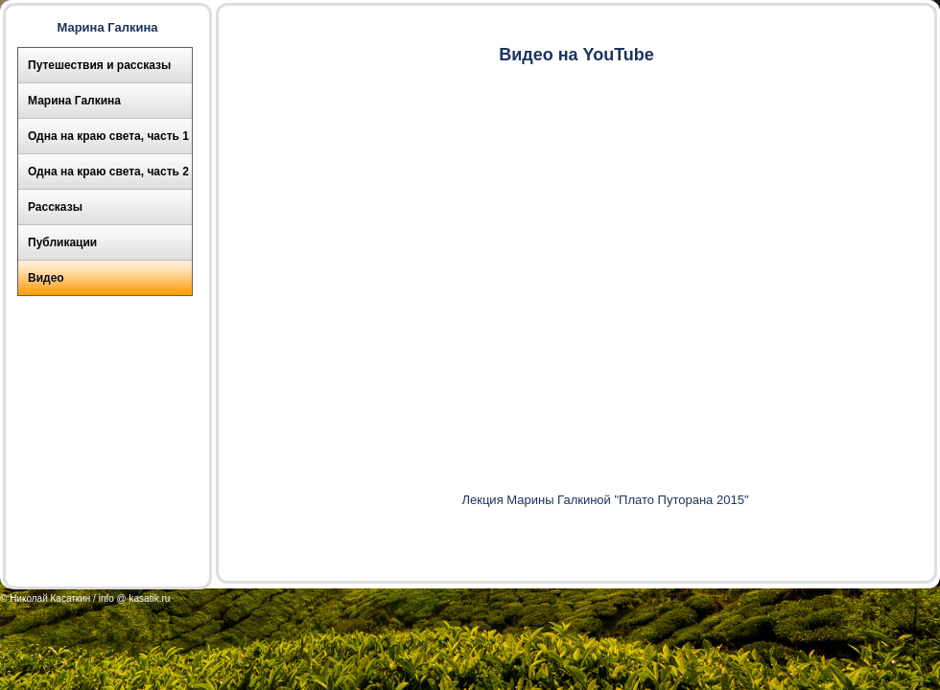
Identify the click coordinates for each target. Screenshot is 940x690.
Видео (46, 278)
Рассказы (55, 207)
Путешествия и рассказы (99, 65)
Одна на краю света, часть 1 (108, 136)
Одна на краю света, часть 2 (108, 171)
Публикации (62, 242)
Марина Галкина (74, 100)
